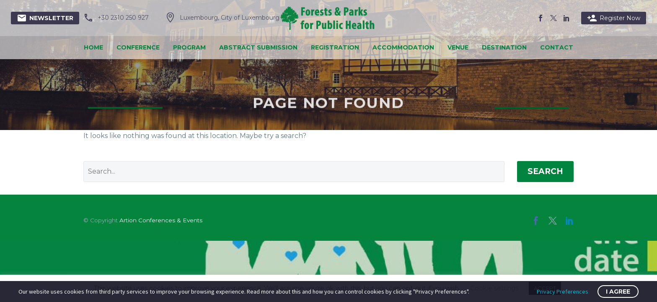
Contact (556, 47)
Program (189, 47)
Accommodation (403, 47)
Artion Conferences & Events (160, 220)
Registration (335, 47)
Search (545, 171)
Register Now (613, 18)
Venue (457, 47)
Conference (138, 47)
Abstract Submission (258, 47)
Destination (504, 47)
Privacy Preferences (562, 291)
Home (93, 47)
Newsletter (45, 18)
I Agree (618, 291)
